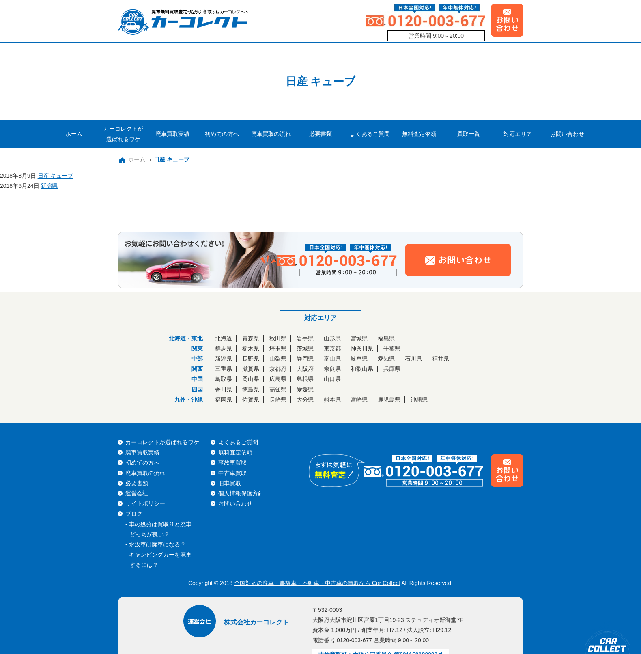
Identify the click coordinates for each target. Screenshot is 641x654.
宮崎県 (359, 399)
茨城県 (305, 348)
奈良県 (332, 369)
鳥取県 (223, 379)
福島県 (386, 338)
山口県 (332, 379)
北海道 (223, 338)
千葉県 (391, 348)
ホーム (73, 134)
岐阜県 (359, 358)
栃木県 (250, 348)
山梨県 (277, 358)
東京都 (332, 348)
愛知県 (386, 358)
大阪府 (305, 369)
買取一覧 (468, 134)
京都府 (277, 369)
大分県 (305, 399)
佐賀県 (250, 399)
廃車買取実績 (172, 134)
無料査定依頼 (419, 134)
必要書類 (320, 134)
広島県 (277, 379)
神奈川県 (362, 348)
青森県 (250, 338)
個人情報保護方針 (241, 493)
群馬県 (223, 348)
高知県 (277, 389)
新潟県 (223, 358)
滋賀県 (250, 369)
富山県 (332, 358)
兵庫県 (391, 369)
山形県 (332, 338)
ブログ (133, 513)
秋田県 (277, 338)
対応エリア (517, 134)
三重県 (223, 369)
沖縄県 (419, 399)
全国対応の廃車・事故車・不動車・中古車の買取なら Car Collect (317, 583)
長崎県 (277, 399)
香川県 (223, 389)
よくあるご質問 (370, 134)
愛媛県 (305, 389)
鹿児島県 (389, 399)
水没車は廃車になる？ (157, 544)
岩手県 (305, 338)
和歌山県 (362, 369)
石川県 (413, 358)
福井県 (440, 358)
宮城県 (359, 338)
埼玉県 (277, 348)
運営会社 (136, 493)
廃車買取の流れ (271, 134)
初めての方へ (222, 134)
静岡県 (305, 358)
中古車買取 (232, 473)
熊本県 (332, 399)
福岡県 (223, 399)
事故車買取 (232, 462)
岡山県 (250, 379)
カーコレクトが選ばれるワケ (123, 133)
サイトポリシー (145, 503)
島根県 (305, 379)
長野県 (250, 358)
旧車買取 (229, 483)
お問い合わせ (567, 134)
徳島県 (250, 389)
